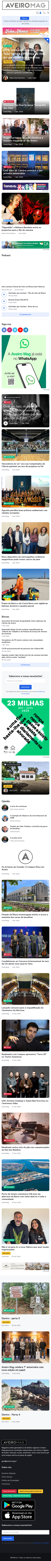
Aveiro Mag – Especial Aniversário (16, 1495)
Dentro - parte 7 (12, 782)
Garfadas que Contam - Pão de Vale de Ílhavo (27, 293)
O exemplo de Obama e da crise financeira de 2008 (28, 817)
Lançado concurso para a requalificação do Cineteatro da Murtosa (22, 1009)
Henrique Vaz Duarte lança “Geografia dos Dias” (24, 106)
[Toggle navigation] (37, 13)
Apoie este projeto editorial (30, 1491)
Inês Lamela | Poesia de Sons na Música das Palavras (23, 287)
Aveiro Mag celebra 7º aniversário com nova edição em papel (23, 1369)
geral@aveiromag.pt (9, 1461)
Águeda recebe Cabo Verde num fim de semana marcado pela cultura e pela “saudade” (25, 656)
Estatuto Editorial (8, 1473)
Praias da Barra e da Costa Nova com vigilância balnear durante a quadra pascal (25, 604)
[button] (44, 13)
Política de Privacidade (10, 1480)
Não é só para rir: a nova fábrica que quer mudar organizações (25, 1248)
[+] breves (25, 665)
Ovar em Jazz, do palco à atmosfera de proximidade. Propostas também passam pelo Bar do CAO (23, 412)
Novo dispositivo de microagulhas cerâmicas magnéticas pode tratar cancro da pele (23, 558)
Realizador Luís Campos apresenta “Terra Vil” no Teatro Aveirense (24, 1055)
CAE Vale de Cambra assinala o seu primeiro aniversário (22, 172)
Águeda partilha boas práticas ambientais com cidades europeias (24, 511)
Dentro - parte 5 (11, 1318)
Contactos (6, 1484)
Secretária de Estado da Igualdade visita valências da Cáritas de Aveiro (24, 622)
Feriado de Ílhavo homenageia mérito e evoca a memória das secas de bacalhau (25, 916)
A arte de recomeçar (18, 806)
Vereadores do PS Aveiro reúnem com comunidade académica (22, 641)
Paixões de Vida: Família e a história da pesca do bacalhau (28, 827)
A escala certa (16, 838)
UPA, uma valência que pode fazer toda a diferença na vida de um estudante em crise (24, 54)
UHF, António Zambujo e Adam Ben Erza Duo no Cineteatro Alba (25, 1102)
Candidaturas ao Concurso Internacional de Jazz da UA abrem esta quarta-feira (25, 962)
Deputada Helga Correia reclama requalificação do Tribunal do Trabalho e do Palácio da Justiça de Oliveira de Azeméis (24, 631)
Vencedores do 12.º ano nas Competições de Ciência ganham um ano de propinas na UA (23, 465)
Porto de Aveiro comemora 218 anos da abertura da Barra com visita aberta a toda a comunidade (24, 1196)
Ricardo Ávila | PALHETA (18, 300)
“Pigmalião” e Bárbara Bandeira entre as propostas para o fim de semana (21, 228)
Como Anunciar (9, 1491)
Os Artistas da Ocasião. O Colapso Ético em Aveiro (23, 868)
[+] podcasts (25, 315)
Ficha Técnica (7, 1477)
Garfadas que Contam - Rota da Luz (23, 306)
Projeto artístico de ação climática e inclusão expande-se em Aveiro (23, 139)
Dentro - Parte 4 (11, 1414)
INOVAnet (14, 1558)
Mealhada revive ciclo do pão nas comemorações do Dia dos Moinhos (25, 1148)
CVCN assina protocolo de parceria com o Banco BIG (23, 648)
